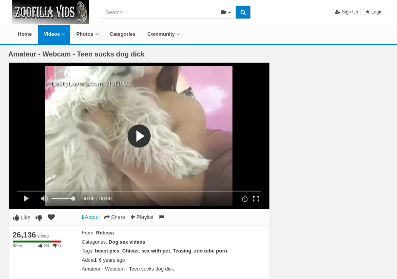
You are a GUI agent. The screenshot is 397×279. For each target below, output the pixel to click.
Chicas (130, 251)
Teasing (182, 251)
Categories (122, 34)
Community (163, 34)
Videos (54, 34)
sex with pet (155, 251)
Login (374, 12)
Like (22, 217)
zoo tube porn (210, 251)
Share (114, 217)
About (90, 217)
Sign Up (346, 12)
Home (25, 34)
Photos (87, 34)
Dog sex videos (127, 242)
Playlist (142, 217)
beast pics (107, 251)
